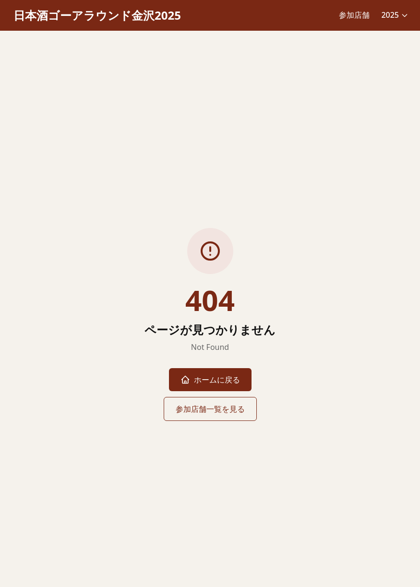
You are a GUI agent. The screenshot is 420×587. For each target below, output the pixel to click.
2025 (394, 15)
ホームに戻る (210, 379)
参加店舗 (354, 15)
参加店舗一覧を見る (210, 409)
